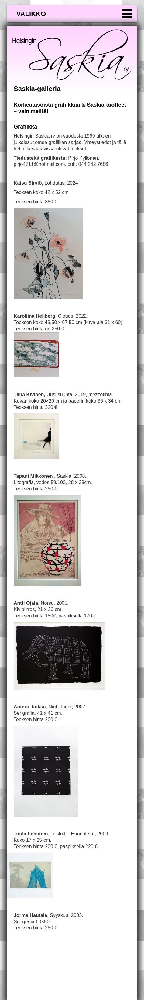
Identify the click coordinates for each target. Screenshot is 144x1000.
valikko (31, 14)
